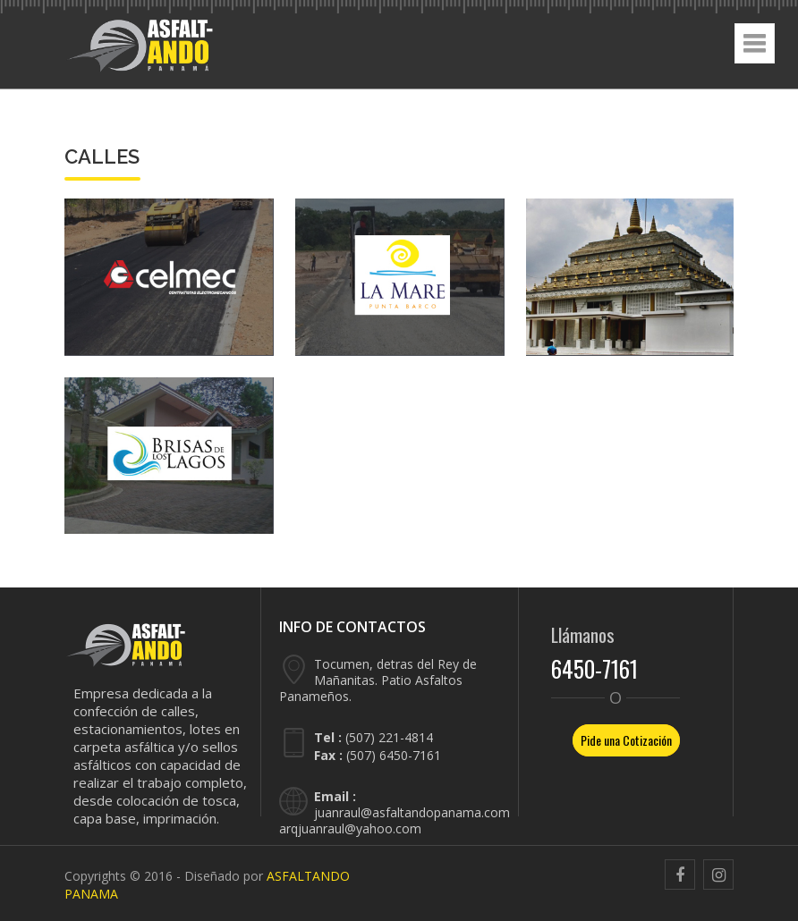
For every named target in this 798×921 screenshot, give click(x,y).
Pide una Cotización (626, 740)
